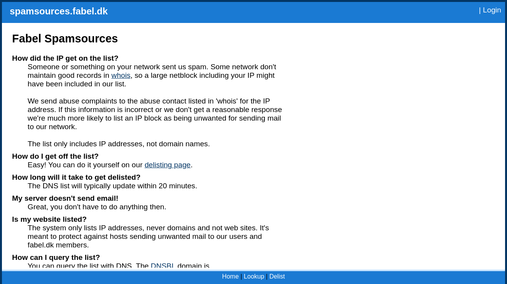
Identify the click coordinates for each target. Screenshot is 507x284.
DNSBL (163, 266)
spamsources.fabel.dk (59, 11)
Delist (277, 276)
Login (492, 10)
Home (230, 276)
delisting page (168, 165)
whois (121, 75)
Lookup (254, 276)
